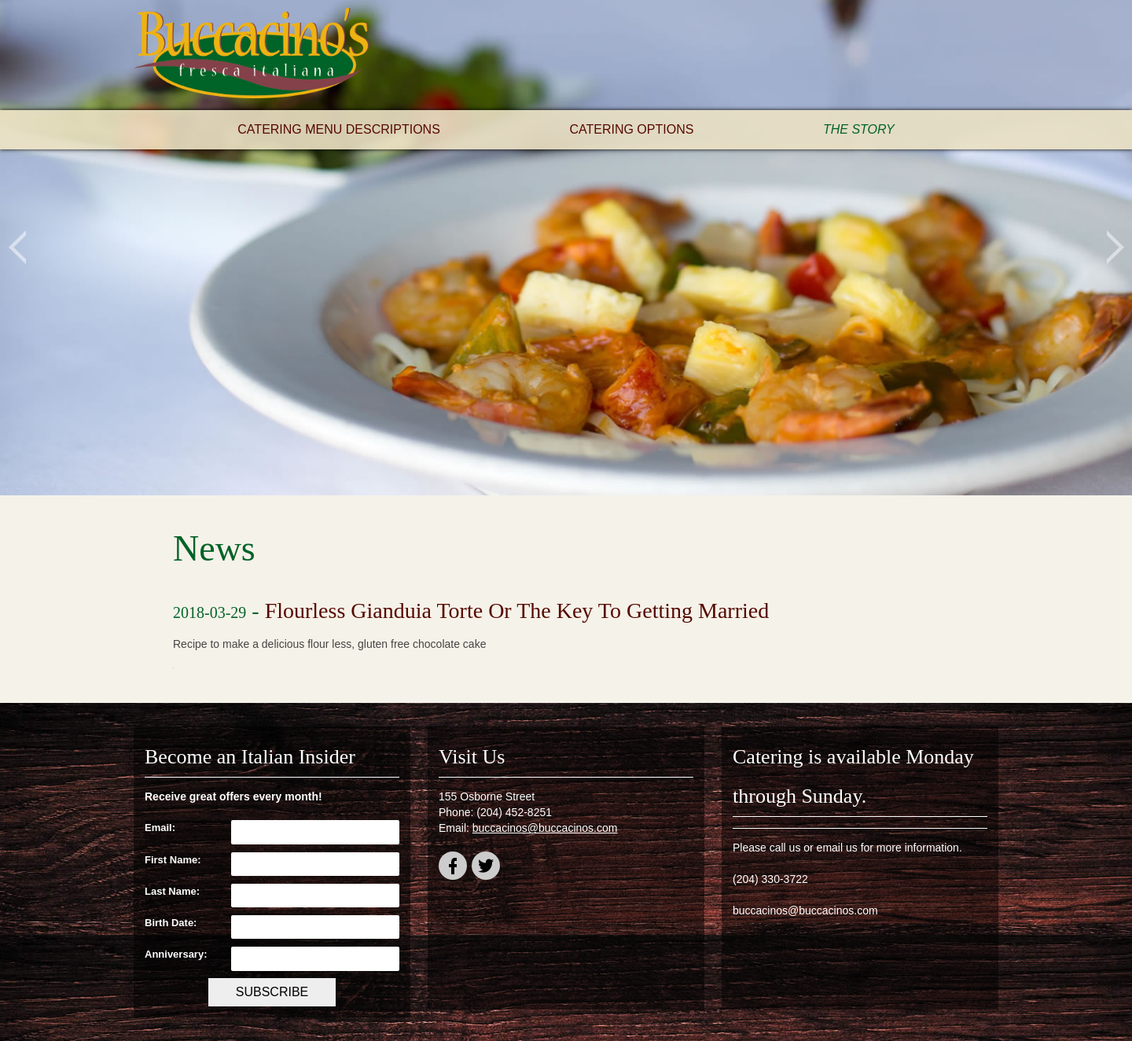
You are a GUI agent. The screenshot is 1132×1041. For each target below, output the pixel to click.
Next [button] (1115, 247)
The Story (859, 129)
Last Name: (172, 891)
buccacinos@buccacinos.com (545, 828)
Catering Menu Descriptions (338, 129)
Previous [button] (17, 247)
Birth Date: (171, 923)
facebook (453, 868)
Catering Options (631, 129)
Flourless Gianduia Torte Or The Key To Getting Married (517, 610)
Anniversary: (176, 954)
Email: (160, 827)
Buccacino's (251, 55)
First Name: (173, 860)
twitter (486, 868)
